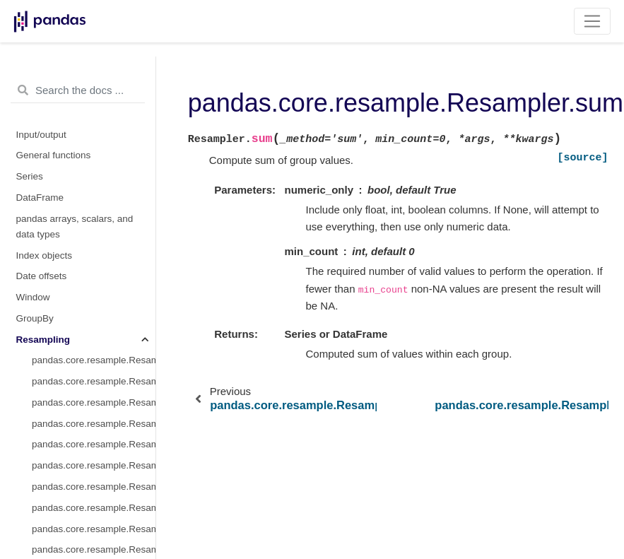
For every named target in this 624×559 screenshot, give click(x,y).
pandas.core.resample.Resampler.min (93, 264)
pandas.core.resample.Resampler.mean (93, 222)
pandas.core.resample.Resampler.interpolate (93, 95)
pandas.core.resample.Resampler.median (93, 242)
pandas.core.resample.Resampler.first (93, 158)
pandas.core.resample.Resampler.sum (93, 390)
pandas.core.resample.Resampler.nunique (93, 137)
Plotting (32, 474)
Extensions (39, 516)
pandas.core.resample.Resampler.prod (93, 306)
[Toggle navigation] (592, 21)
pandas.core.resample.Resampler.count (93, 117)
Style (26, 453)
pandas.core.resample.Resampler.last (93, 180)
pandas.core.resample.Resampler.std (93, 369)
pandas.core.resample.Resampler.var (93, 411)
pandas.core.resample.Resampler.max (93, 201)
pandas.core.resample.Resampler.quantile (93, 432)
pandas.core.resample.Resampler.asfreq (93, 74)
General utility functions (65, 495)
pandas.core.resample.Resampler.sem (93, 348)
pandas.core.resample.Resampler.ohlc (93, 285)
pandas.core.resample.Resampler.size (93, 327)
